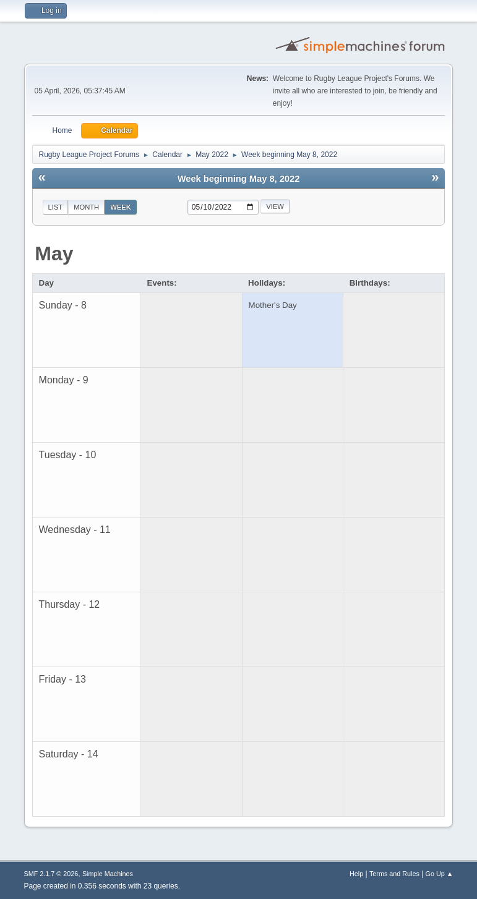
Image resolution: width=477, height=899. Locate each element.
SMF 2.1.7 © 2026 (51, 873)
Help (356, 873)
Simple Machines (107, 873)
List (55, 207)
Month (86, 207)
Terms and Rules (394, 873)
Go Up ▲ (439, 873)
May (54, 253)
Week (120, 207)
